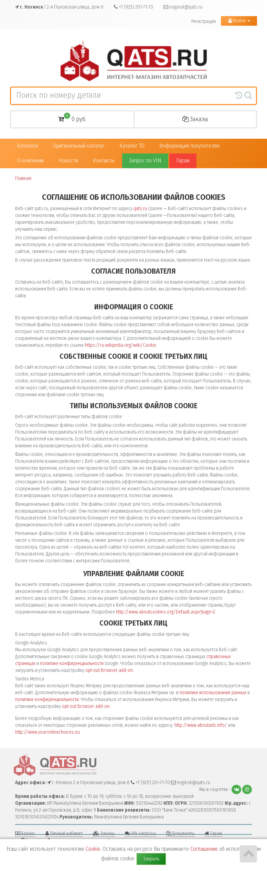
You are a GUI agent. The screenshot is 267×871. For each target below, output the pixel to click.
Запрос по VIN (145, 160)
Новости (68, 160)
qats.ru (140, 208)
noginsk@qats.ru (183, 7)
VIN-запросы (140, 833)
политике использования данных (213, 693)
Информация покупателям (189, 145)
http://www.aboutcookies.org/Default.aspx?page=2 (165, 612)
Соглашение (204, 849)
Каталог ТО (132, 145)
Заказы (195, 119)
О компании (30, 160)
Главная (23, 178)
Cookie (93, 849)
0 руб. (72, 118)
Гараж (183, 160)
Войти (239, 21)
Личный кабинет (64, 833)
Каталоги (27, 145)
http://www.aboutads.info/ (200, 725)
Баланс (25, 833)
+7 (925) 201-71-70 (133, 7)
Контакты (103, 160)
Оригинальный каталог (79, 145)
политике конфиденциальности (72, 663)
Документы (180, 833)
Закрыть (151, 859)
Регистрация (203, 21)
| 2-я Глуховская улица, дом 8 (59, 7)
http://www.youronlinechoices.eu (47, 732)
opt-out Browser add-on (109, 670)
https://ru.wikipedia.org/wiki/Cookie (120, 345)
